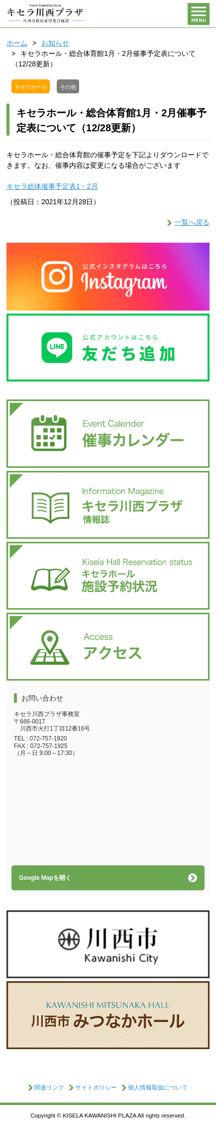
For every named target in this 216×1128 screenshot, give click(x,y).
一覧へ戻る (192, 222)
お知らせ (55, 43)
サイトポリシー (96, 1087)
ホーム (16, 43)
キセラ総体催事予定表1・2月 (52, 186)
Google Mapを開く (45, 877)
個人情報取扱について (158, 1087)
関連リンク (49, 1087)
